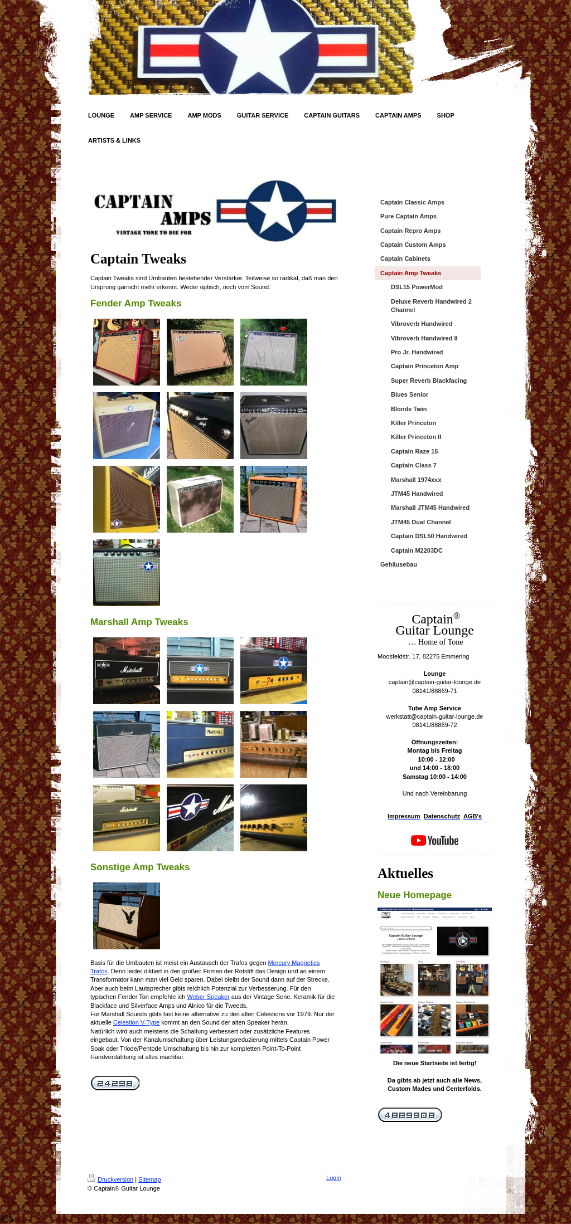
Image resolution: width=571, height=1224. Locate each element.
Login (333, 1177)
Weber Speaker (208, 996)
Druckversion (110, 1179)
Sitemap (149, 1179)
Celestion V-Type (136, 1022)
